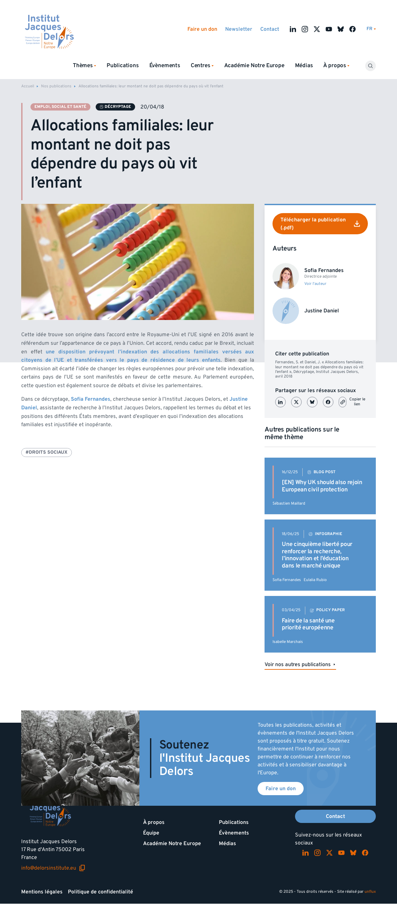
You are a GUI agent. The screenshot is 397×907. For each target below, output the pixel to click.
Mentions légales (42, 891)
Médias (304, 65)
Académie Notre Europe (254, 65)
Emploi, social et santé (60, 107)
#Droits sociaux (46, 452)
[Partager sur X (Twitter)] (296, 402)
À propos (154, 822)
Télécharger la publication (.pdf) (320, 223)
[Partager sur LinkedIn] (280, 402)
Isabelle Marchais (288, 642)
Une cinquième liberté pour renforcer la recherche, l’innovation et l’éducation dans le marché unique (317, 555)
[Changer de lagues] (371, 28)
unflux (370, 891)
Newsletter (238, 29)
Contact (269, 29)
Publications (123, 65)
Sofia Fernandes (287, 580)
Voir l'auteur (315, 284)
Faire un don (202, 29)
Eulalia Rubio (315, 580)
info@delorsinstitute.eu (53, 868)
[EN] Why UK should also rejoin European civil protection (322, 486)
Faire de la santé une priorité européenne (308, 624)
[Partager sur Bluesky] (312, 402)
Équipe (151, 833)
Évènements (164, 65)
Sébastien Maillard (289, 503)
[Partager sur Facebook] (328, 402)
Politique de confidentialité (100, 891)
